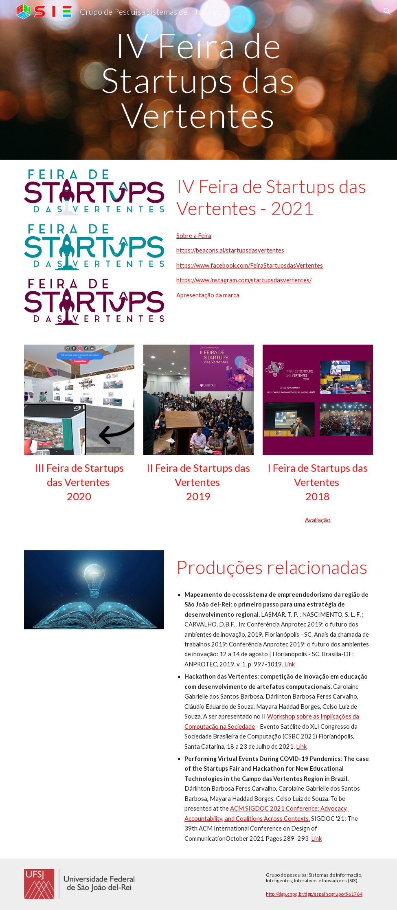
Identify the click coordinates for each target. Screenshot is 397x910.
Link (289, 664)
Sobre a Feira (193, 235)
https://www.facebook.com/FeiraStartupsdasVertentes (249, 265)
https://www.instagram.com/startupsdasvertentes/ (243, 280)
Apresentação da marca (207, 295)
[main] (198, 79)
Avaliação (318, 520)
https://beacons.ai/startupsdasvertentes (230, 250)
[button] (387, 11)
